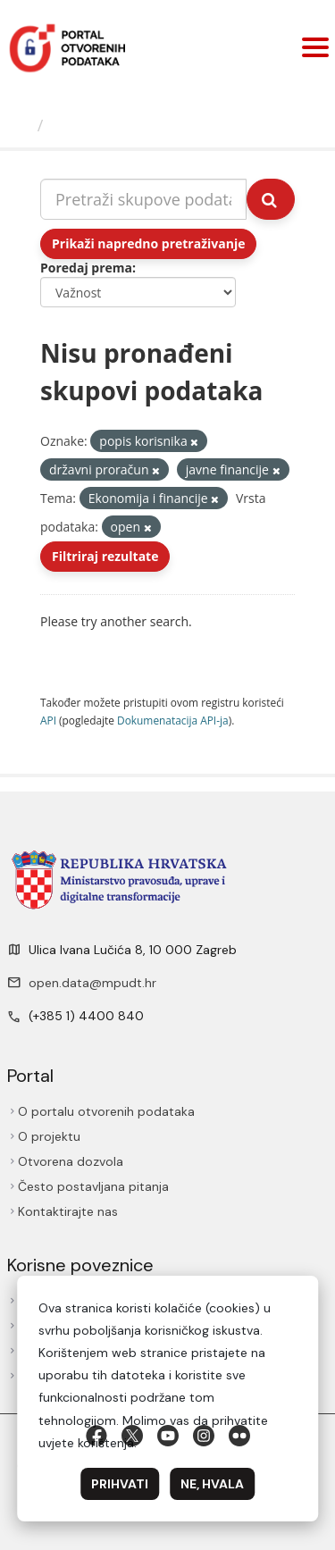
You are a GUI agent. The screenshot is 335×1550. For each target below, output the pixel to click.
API (48, 720)
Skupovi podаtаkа (124, 125)
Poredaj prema (86, 267)
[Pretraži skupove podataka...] (143, 199)
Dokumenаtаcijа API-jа (173, 720)
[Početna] (21, 125)
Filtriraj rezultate (105, 556)
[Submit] (271, 199)
